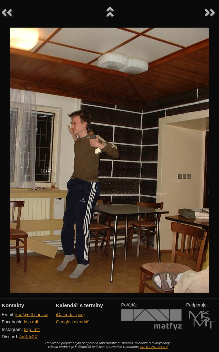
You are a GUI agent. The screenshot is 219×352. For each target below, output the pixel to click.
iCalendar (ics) (70, 314)
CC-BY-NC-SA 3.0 (154, 347)
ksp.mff (31, 321)
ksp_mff (32, 329)
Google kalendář (72, 321)
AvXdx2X (28, 336)
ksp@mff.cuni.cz (32, 314)
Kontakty (13, 305)
